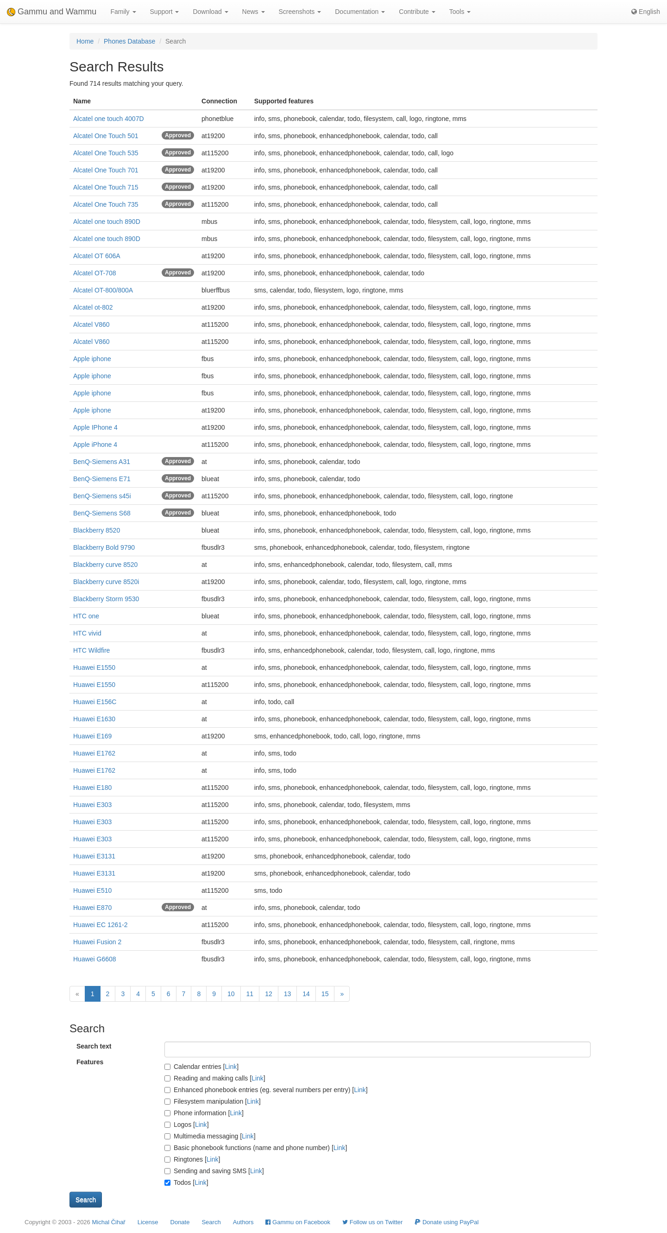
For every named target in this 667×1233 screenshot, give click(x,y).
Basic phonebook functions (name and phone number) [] (255, 1147)
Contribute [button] (417, 11)
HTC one (86, 616)
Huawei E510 (92, 890)
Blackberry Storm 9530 (106, 599)
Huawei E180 (92, 787)
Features (89, 1062)
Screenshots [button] (300, 11)
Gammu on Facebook (297, 1222)
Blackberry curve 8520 (105, 564)
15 (325, 994)
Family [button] (123, 11)
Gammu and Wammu (51, 11)
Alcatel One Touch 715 (105, 187)
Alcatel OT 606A (96, 256)
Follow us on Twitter (372, 1222)
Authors (243, 1222)
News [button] (253, 11)
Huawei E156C (94, 701)
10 (231, 994)
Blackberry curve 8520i (106, 581)
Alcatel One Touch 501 (105, 136)
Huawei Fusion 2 (97, 942)
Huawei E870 (92, 907)
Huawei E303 (92, 804)
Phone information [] (204, 1113)
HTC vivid (87, 633)
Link (231, 1066)
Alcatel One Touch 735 (105, 204)
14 (306, 994)
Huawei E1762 (94, 753)
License (148, 1222)
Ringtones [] (192, 1159)
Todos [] (186, 1182)
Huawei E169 (92, 736)
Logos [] (186, 1124)
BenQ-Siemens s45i (102, 496)
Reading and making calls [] (214, 1078)
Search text (93, 1046)
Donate (180, 1222)
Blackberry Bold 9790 (104, 547)
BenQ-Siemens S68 (102, 513)
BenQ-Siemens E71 (102, 479)
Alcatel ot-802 (93, 307)
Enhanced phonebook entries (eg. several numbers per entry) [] (266, 1089)
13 (287, 994)
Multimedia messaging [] (210, 1136)
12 (268, 994)
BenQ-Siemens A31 (101, 461)
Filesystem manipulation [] (212, 1101)
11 (250, 994)
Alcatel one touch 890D (106, 221)
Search (210, 1222)
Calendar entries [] (201, 1066)
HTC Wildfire (91, 650)
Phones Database (129, 41)
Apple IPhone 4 (95, 427)
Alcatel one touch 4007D (108, 118)
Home (85, 41)
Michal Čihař (108, 1222)
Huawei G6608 (94, 959)
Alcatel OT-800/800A (103, 290)
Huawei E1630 (94, 719)
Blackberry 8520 (96, 530)
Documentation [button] (360, 11)
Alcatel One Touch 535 (105, 153)
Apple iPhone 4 (95, 444)
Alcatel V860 (91, 324)
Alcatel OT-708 (94, 273)
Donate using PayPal (446, 1222)
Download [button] (210, 11)
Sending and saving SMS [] (214, 1171)
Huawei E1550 (94, 667)
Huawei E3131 (94, 856)
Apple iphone (92, 358)
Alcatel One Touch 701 (105, 170)
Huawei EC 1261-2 (100, 924)
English (645, 11)
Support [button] (164, 11)
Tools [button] (460, 11)
